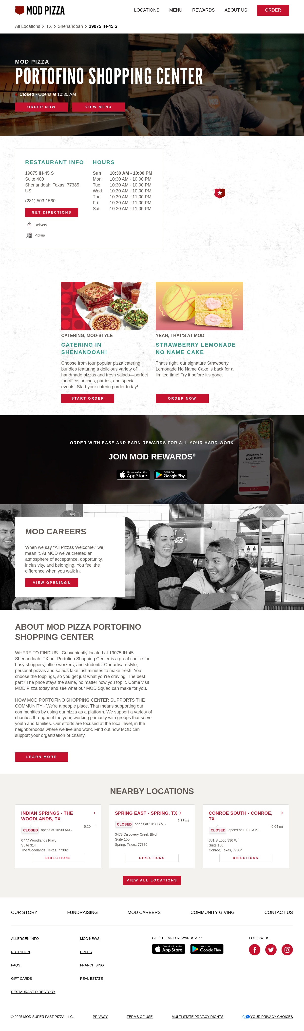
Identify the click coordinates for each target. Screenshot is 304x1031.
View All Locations (152, 880)
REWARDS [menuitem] (203, 10)
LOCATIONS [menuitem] (146, 10)
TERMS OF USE (140, 1017)
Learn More (41, 757)
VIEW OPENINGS (52, 583)
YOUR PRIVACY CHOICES (268, 1017)
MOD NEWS (89, 939)
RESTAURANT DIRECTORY (33, 992)
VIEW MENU (98, 107)
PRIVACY (100, 1017)
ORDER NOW (41, 107)
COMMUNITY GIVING (212, 912)
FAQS (15, 965)
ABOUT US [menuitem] (236, 10)
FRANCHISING (92, 965)
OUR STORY (24, 912)
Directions (51, 857)
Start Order (87, 398)
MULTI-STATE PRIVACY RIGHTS (198, 1017)
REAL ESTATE (91, 978)
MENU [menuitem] (175, 10)
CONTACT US (279, 912)
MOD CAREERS (144, 912)
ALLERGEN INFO (25, 939)
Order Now (182, 398)
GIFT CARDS (21, 978)
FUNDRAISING (82, 912)
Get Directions (50, 211)
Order (273, 10)
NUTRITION (20, 952)
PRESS (86, 952)
